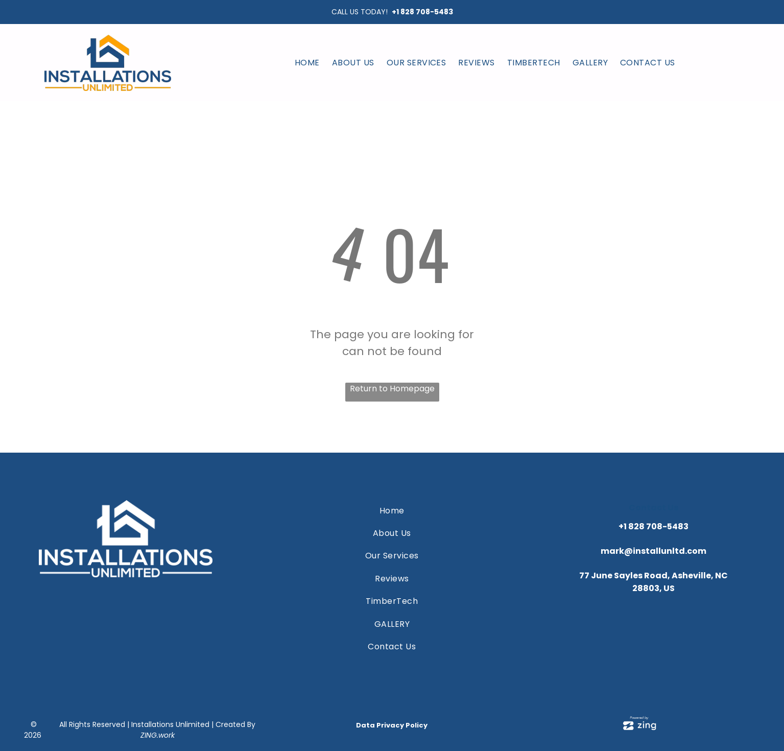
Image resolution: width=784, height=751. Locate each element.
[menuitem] (307, 62)
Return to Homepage (392, 388)
